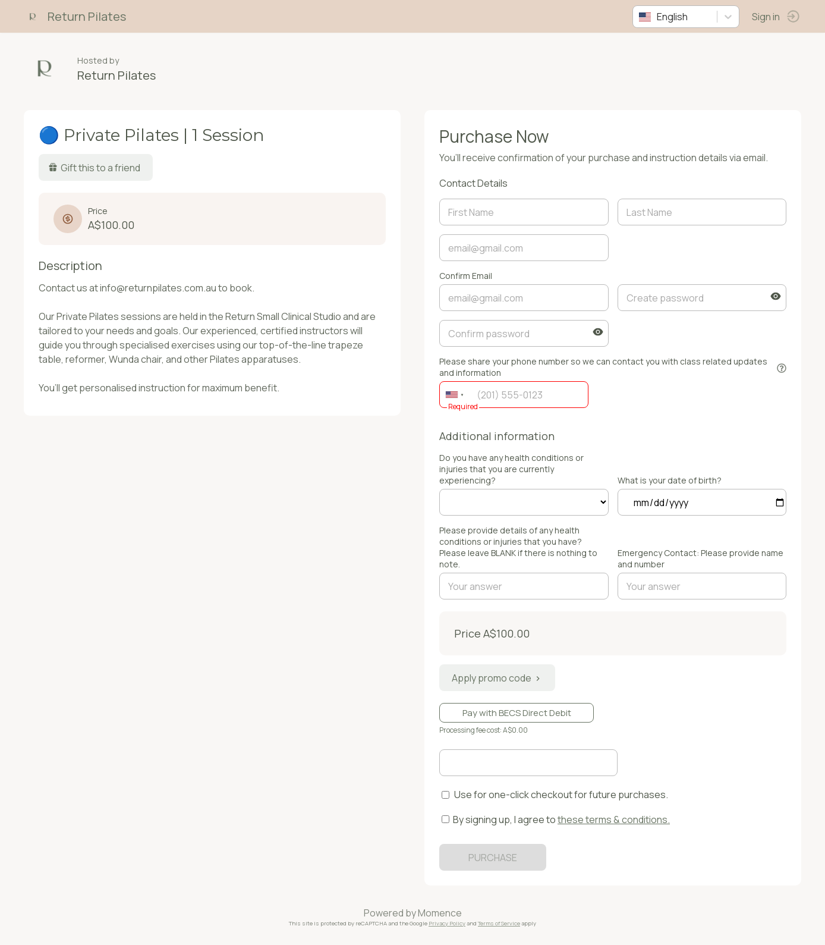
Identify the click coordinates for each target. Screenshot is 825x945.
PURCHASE (492, 857)
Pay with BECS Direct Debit (516, 713)
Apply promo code (497, 678)
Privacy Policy (447, 923)
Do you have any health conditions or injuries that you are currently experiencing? (511, 469)
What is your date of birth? (670, 480)
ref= (524, 502)
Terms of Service (499, 923)
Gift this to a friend (94, 167)
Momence (440, 912)
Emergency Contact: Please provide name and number (700, 558)
